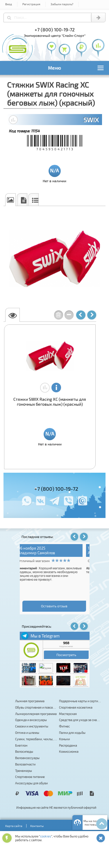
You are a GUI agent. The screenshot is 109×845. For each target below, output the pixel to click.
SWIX (91, 119)
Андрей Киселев (37, 552)
